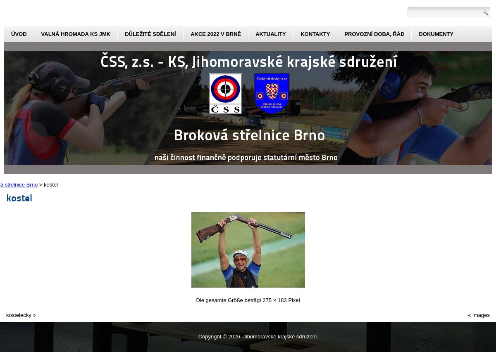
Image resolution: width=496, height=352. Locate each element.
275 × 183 (275, 300)
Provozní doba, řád (374, 34)
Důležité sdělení (150, 34)
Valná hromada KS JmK (76, 34)
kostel (19, 197)
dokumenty (436, 34)
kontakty (315, 34)
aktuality (270, 34)
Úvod (19, 34)
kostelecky (18, 315)
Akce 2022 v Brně (216, 34)
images (481, 315)
